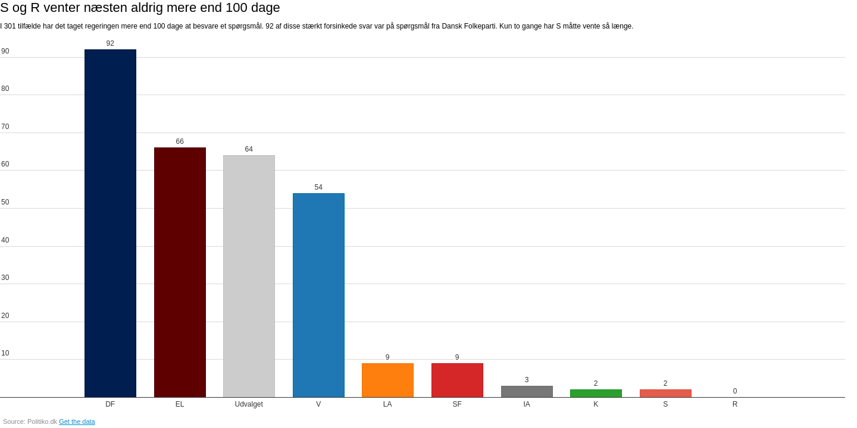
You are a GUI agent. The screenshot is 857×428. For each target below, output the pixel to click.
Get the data (77, 421)
